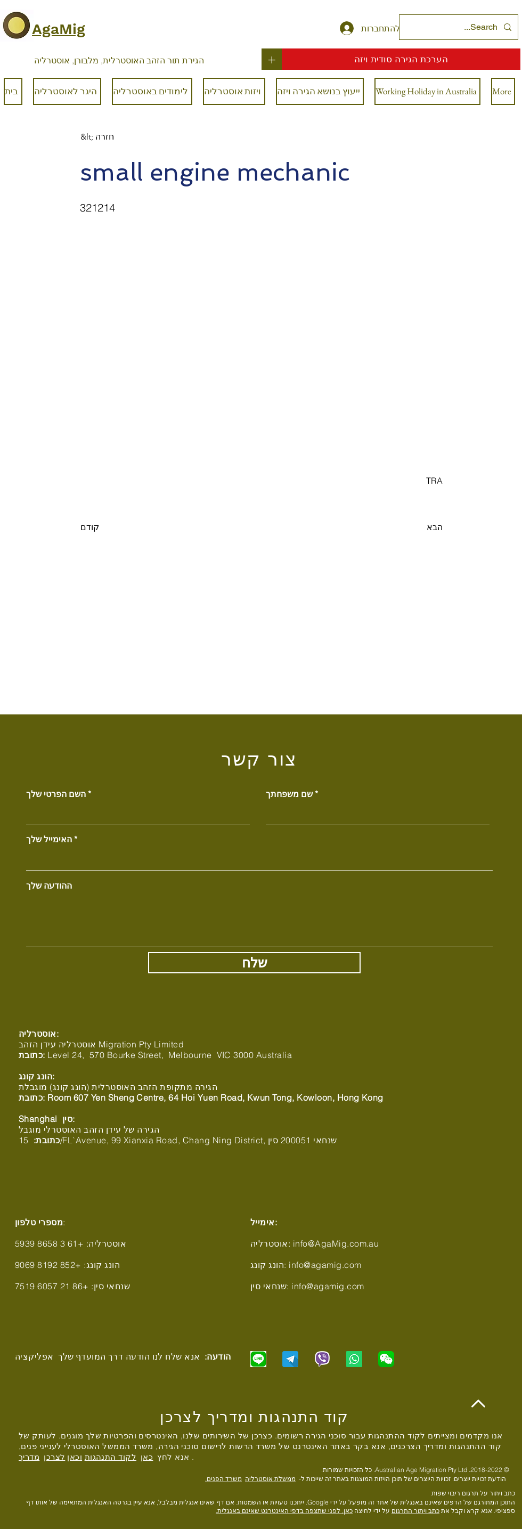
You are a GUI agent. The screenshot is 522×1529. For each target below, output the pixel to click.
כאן (147, 1457)
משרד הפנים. (223, 1479)
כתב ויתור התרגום (415, 1511)
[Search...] (459, 27)
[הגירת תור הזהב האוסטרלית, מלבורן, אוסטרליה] (119, 60)
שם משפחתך (289, 794)
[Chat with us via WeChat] (386, 1359)
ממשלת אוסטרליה (270, 1479)
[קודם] (115, 528)
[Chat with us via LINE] (258, 1359)
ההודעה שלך (49, 885)
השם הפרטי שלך (56, 794)
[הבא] (416, 528)
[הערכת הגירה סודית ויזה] (401, 59)
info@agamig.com (325, 1264)
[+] (272, 59)
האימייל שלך (49, 839)
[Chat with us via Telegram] (290, 1359)
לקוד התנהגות (110, 1457)
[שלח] (254, 962)
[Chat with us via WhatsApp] (354, 1359)
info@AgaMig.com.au (336, 1243)
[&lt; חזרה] (115, 137)
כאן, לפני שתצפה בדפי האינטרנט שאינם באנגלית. (284, 1511)
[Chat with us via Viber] (322, 1359)
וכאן (74, 1457)
